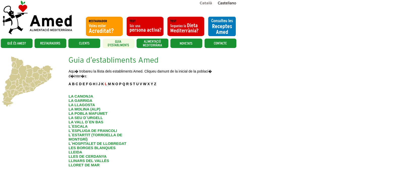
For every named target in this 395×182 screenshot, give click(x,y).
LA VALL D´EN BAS (86, 122)
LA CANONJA (81, 96)
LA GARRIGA (80, 100)
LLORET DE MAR (84, 165)
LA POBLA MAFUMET (88, 113)
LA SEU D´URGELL (86, 118)
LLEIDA (75, 152)
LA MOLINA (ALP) (84, 109)
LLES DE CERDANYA (88, 156)
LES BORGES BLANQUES (92, 148)
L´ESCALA (78, 126)
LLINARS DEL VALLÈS (89, 160)
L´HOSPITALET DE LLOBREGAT (97, 143)
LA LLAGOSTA (82, 105)
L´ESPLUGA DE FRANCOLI (93, 130)
